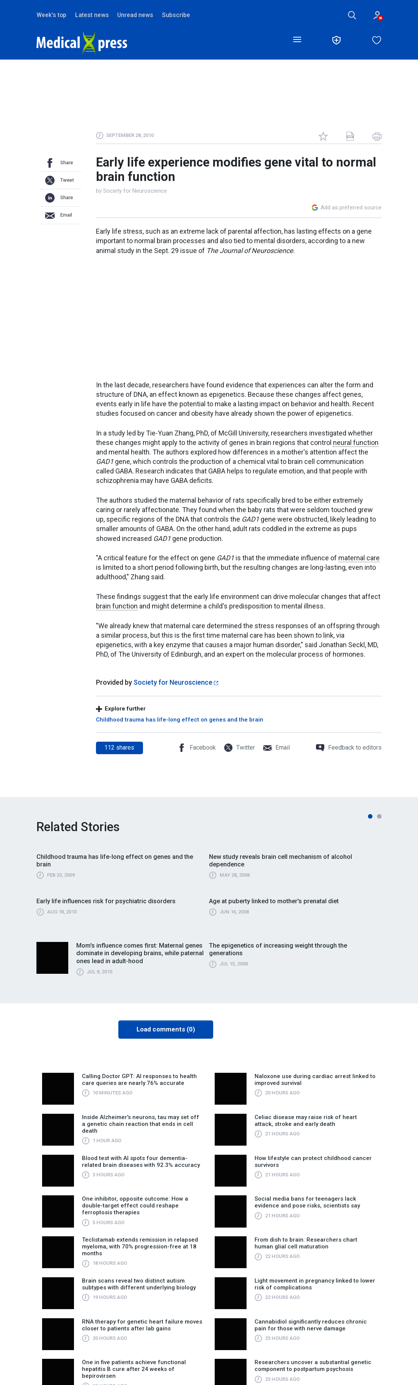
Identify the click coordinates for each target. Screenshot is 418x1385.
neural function (356, 442)
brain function (117, 606)
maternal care (359, 558)
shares (119, 747)
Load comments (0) (166, 1029)
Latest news (92, 15)
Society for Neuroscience (135, 190)
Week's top (51, 15)
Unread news (135, 15)
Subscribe (176, 15)
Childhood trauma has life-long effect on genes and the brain (179, 719)
